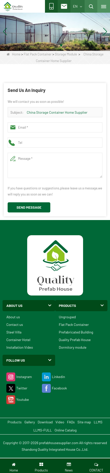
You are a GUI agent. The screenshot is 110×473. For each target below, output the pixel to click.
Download (45, 422)
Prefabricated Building (76, 332)
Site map (84, 422)
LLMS (98, 422)
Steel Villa (13, 332)
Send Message (29, 207)
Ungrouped (67, 317)
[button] (49, 45)
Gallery (29, 422)
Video (59, 422)
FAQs (71, 422)
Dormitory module (73, 347)
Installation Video (19, 347)
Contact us (14, 324)
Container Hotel (18, 340)
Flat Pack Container (38, 54)
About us (13, 317)
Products (15, 422)
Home (14, 54)
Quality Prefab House (75, 340)
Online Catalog (66, 430)
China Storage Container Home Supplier (57, 112)
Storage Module (66, 54)
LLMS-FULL (42, 430)
